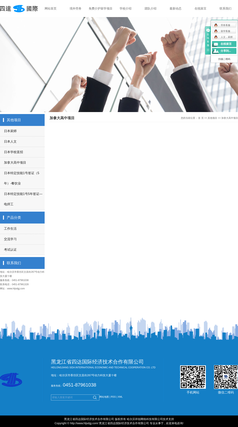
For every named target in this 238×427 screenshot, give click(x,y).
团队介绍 (150, 8)
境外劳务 (76, 8)
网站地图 (104, 396)
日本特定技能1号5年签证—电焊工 (23, 199)
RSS (113, 396)
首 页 (200, 118)
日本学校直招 (13, 152)
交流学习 (10, 239)
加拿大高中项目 (15, 162)
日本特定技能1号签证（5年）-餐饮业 (21, 178)
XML (120, 396)
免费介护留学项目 (100, 8)
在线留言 (200, 8)
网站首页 (51, 8)
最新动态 (175, 8)
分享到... (226, 50)
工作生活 (10, 228)
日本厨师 (10, 131)
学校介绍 (125, 8)
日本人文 (10, 141)
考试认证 (10, 249)
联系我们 (225, 8)
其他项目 (212, 118)
